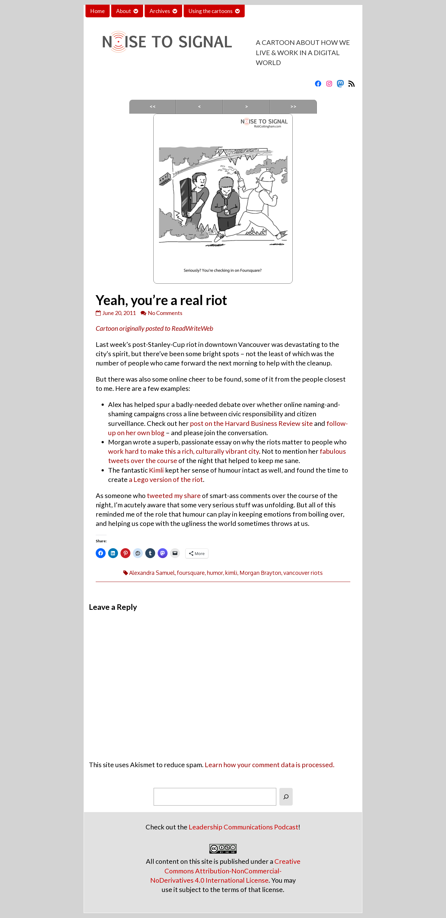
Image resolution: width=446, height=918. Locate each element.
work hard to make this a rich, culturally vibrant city (183, 451)
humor (215, 572)
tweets (118, 461)
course (167, 461)
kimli (231, 572)
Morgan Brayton (260, 572)
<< (153, 106)
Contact (259, 11)
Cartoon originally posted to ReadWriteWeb (154, 328)
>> (293, 106)
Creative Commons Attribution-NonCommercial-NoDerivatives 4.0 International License (225, 870)
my (178, 496)
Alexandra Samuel (152, 572)
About (123, 11)
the (151, 461)
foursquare (191, 572)
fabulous (333, 451)
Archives (160, 11)
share (192, 496)
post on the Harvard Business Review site (251, 423)
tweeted (160, 496)
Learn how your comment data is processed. (269, 765)
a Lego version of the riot (166, 479)
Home (97, 11)
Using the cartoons (211, 11)
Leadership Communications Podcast (243, 827)
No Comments (165, 312)
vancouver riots (303, 572)
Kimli (156, 470)
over (137, 461)
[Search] (286, 797)
